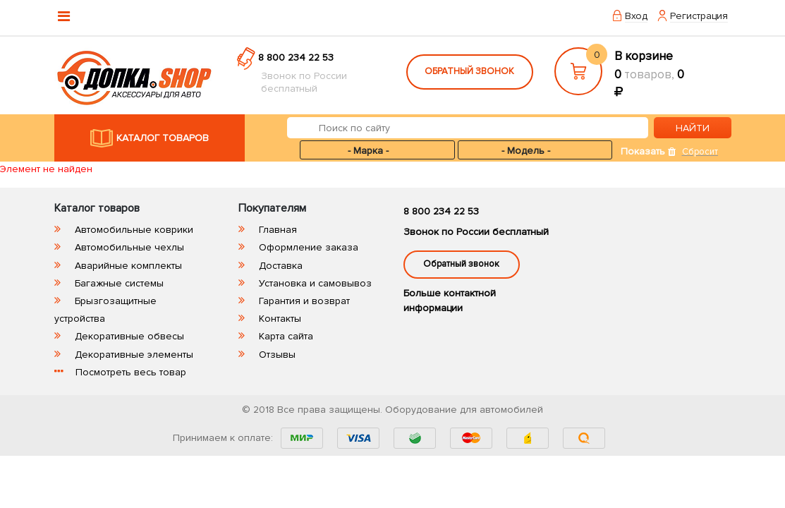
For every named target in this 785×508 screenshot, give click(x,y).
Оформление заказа (308, 247)
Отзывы (277, 355)
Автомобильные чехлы (129, 247)
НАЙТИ (693, 128)
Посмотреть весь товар (130, 372)
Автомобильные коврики (134, 230)
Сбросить (702, 151)
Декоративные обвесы (129, 336)
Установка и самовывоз (315, 283)
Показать (643, 151)
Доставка (281, 266)
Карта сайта (286, 336)
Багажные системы (119, 283)
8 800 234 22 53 (296, 58)
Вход (636, 16)
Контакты (280, 319)
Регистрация (699, 16)
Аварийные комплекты (128, 266)
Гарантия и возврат (304, 301)
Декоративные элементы (134, 355)
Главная (278, 230)
